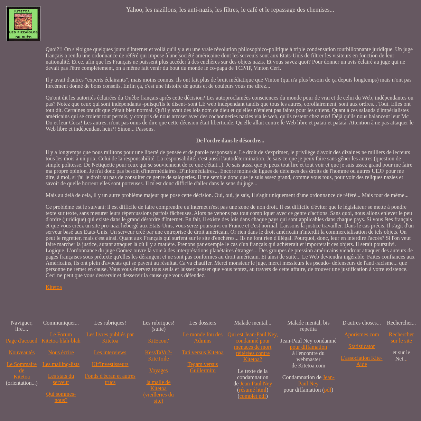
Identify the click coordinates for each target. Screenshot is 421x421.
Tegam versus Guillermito (202, 367)
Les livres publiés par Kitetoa (110, 337)
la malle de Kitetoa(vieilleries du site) (158, 391)
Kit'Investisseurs (110, 364)
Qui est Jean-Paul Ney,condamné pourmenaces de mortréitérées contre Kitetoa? (252, 346)
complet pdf (253, 396)
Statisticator (361, 346)
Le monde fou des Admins (203, 337)
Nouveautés (22, 352)
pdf (327, 390)
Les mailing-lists (61, 364)
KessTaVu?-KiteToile (158, 355)
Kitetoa (54, 287)
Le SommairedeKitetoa (22, 370)
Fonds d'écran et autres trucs (110, 379)
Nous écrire (61, 352)
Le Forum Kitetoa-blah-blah (61, 337)
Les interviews (110, 352)
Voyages (158, 370)
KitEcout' (158, 341)
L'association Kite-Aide (362, 361)
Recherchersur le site (401, 337)
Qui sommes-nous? (61, 397)
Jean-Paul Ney (256, 383)
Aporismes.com (361, 334)
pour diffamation (308, 347)
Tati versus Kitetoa (203, 352)
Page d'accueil (21, 341)
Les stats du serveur (61, 379)
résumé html (252, 390)
